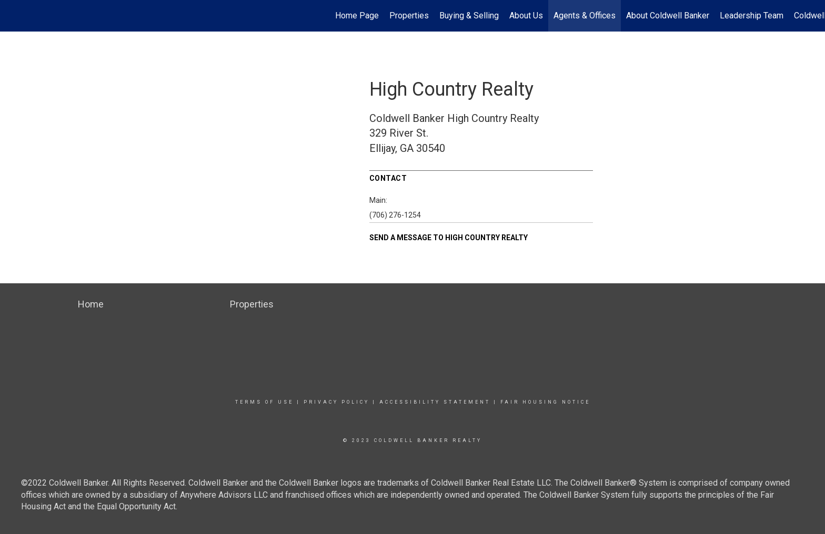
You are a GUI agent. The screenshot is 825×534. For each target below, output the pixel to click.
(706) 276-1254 (395, 215)
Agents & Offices (585, 15)
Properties (409, 15)
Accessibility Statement (434, 402)
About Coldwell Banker (667, 15)
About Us (526, 15)
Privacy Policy (336, 402)
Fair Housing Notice (545, 402)
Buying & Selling (469, 15)
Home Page (357, 15)
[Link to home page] (13, 16)
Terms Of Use (264, 402)
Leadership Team (751, 15)
